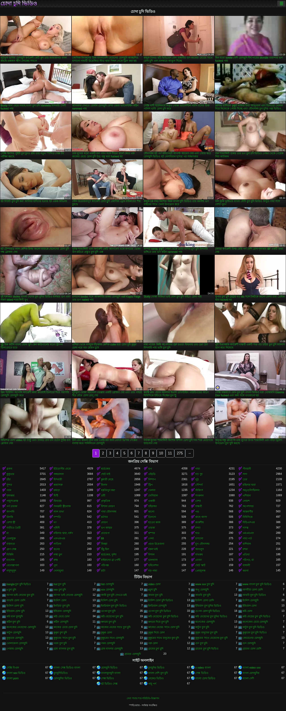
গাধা (197, 468)
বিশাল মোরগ (108, 506)
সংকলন (199, 495)
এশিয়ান (247, 495)
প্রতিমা (246, 554)
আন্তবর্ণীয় (248, 511)
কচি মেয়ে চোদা (61, 616)
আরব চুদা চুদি (155, 595)
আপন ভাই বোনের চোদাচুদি (68, 595)
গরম (8, 490)
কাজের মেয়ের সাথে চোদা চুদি (163, 627)
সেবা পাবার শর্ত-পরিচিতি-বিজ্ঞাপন (143, 698)
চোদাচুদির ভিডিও (63, 678)
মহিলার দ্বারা (249, 484)
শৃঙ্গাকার (10, 495)
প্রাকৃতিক (105, 500)
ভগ (150, 468)
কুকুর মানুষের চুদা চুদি (206, 632)
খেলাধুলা (58, 570)
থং (55, 522)
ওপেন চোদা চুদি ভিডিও (207, 611)
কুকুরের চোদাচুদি (14, 637)
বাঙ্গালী (246, 565)
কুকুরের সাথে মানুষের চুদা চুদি (163, 637)
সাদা (245, 474)
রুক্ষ (56, 559)
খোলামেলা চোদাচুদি (16, 643)
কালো (151, 511)
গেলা (151, 538)
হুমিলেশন (153, 565)
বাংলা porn (12, 678)
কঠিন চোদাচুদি (61, 621)
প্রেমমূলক (200, 570)
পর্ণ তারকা (11, 506)
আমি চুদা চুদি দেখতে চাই (114, 595)
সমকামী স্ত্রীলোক (62, 506)
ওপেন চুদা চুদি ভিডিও (159, 611)
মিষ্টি (56, 495)
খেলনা (151, 490)
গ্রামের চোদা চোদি (252, 648)
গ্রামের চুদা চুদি (155, 648)
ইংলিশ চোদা (60, 600)
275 (180, 453)
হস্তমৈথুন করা (108, 490)
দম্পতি (57, 517)
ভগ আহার (106, 527)
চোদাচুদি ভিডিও (109, 667)
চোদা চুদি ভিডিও (18, 3)
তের (245, 479)
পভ (197, 511)
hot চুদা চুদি (59, 584)
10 (161, 453)
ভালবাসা (153, 559)
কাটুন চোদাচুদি (13, 632)
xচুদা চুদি (152, 589)
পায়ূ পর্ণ (152, 683)
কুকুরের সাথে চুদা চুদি (65, 637)
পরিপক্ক (105, 565)
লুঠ (197, 479)
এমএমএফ (248, 533)
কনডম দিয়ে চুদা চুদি (158, 621)
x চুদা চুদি (11, 589)
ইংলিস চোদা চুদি (14, 605)
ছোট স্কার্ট (200, 565)
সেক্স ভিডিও (201, 673)
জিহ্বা (104, 543)
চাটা (103, 570)
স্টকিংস (199, 490)
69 (102, 538)
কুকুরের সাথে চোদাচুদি (112, 637)
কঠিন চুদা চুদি (13, 621)
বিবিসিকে (247, 517)
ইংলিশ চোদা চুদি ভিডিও (160, 600)
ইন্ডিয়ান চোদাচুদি (62, 611)
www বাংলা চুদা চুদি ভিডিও (257, 584)
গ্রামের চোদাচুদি (132, 654)
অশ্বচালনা (59, 474)
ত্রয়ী (103, 495)
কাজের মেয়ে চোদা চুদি (65, 627)
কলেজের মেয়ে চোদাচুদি (255, 621)
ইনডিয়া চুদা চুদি (62, 605)
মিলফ (104, 484)
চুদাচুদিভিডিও (61, 673)
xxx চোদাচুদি (107, 589)
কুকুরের (10, 474)
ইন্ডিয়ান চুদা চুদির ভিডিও (208, 605)
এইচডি (152, 474)
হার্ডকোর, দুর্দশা (109, 554)
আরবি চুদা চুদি (202, 595)
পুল (55, 565)
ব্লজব (9, 468)
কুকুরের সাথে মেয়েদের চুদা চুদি (211, 637)
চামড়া (57, 490)
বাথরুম (199, 554)
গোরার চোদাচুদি (14, 648)
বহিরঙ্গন (152, 506)
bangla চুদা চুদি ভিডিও (18, 584)
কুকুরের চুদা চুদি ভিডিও (255, 632)
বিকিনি (9, 554)
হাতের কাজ (154, 522)
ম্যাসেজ (10, 559)
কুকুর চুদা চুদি (60, 632)
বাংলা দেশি (248, 678)
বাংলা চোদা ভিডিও (205, 678)
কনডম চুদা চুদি (108, 621)
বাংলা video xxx (252, 667)
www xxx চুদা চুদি (204, 584)
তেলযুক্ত (11, 538)
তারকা (151, 527)
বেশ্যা (198, 500)
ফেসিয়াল (153, 495)
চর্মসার (104, 517)
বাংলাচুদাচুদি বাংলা (110, 673)
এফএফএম (59, 538)
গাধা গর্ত (247, 538)
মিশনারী (58, 479)
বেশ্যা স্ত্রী (10, 522)
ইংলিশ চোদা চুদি (109, 600)
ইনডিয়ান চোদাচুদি (157, 605)
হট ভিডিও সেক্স (109, 683)
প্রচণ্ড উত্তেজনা (156, 543)
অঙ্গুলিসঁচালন (251, 490)
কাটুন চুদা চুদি (202, 627)
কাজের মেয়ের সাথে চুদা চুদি (115, 627)
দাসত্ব (245, 527)
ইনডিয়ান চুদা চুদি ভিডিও (114, 605)
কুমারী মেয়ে (107, 479)
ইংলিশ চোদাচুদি (251, 600)
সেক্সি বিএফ (12, 667)
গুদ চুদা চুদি (201, 643)
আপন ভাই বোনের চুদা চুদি (20, 595)
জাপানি (10, 511)
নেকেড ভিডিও (156, 678)
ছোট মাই (105, 474)
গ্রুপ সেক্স (11, 549)
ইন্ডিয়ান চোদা (250, 605)
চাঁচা (8, 479)
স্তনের (57, 549)
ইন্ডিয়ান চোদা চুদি (15, 611)
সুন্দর (9, 484)
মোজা (198, 559)
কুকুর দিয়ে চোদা (156, 632)
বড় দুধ (198, 474)
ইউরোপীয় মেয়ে (62, 468)
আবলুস (199, 549)
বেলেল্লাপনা (12, 565)
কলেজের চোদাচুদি (204, 621)
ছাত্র (197, 533)
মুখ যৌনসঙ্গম (202, 543)
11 (170, 453)
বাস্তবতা (10, 543)
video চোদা (154, 584)
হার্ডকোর (105, 468)
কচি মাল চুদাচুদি (14, 616)
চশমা (197, 527)
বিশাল (151, 554)
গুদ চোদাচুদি (249, 643)
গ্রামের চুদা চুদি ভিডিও (207, 648)
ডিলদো (152, 517)
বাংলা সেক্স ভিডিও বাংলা (67, 667)
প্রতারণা (105, 533)
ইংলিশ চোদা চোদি (204, 600)
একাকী (151, 500)
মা (7, 533)
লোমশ (246, 500)
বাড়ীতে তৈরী (13, 527)
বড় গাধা (152, 570)
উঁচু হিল (105, 549)
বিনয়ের (58, 500)
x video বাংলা (202, 667)
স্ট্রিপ (150, 484)
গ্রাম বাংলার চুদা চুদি (64, 648)
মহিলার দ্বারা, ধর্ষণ (63, 533)
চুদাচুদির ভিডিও (156, 667)
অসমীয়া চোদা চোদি (253, 589)
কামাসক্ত (58, 484)
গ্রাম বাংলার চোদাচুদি (112, 648)
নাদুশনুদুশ (11, 570)
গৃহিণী (57, 527)
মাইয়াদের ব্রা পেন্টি (111, 559)
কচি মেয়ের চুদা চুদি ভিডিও (256, 616)
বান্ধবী (198, 506)
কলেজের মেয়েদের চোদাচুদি (21, 627)
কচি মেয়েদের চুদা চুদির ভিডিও (211, 616)
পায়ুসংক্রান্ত (12, 500)
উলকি (9, 517)
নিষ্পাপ (152, 479)
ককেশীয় (199, 522)
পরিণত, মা (248, 559)
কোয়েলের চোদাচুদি (253, 637)
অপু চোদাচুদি (201, 589)
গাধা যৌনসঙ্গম (108, 511)
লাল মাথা (59, 511)
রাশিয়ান (247, 543)
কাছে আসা (201, 517)
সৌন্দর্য (199, 484)
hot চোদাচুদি (107, 584)
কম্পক (151, 533)
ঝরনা (245, 570)
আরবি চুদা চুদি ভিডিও (254, 595)
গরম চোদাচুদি (108, 643)
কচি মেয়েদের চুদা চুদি (112, 616)
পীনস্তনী (247, 468)
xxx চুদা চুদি (60, 589)
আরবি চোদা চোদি (15, 600)
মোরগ (104, 522)
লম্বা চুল (58, 554)
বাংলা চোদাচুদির (251, 673)
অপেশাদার (248, 506)
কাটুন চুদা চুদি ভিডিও (254, 627)
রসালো (199, 538)
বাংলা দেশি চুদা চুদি (158, 673)
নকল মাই (153, 549)
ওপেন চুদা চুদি (108, 611)
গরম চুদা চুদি (60, 643)
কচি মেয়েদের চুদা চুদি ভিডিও (163, 616)
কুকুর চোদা (106, 632)
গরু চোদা (153, 643)
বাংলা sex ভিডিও (15, 673)
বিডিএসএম (249, 522)
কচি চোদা (247, 611)
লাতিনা (57, 543)
